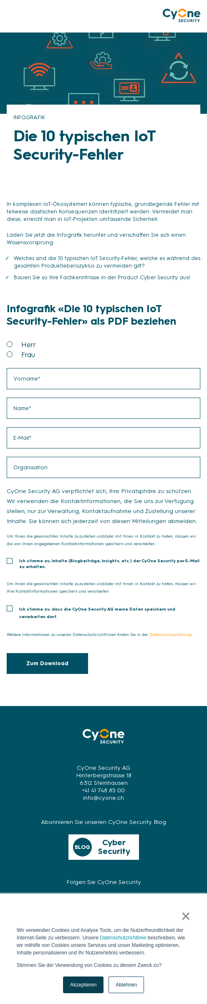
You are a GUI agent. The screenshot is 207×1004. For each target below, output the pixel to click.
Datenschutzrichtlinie (123, 938)
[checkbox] (103, 350)
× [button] (186, 916)
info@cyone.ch (103, 797)
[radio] (110, 345)
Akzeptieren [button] (83, 985)
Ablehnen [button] (126, 985)
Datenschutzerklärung (170, 634)
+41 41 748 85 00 (103, 790)
